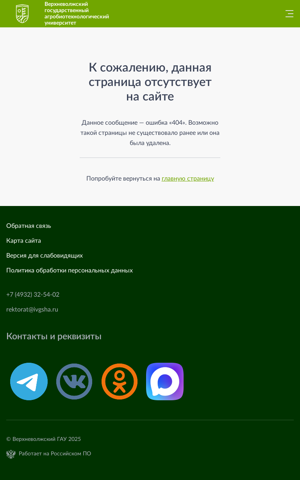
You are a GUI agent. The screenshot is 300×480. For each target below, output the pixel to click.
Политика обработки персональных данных (69, 270)
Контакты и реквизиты (54, 336)
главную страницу (188, 179)
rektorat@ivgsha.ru (32, 309)
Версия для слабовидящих (44, 256)
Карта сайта (23, 241)
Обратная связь (28, 226)
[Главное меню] (287, 13)
